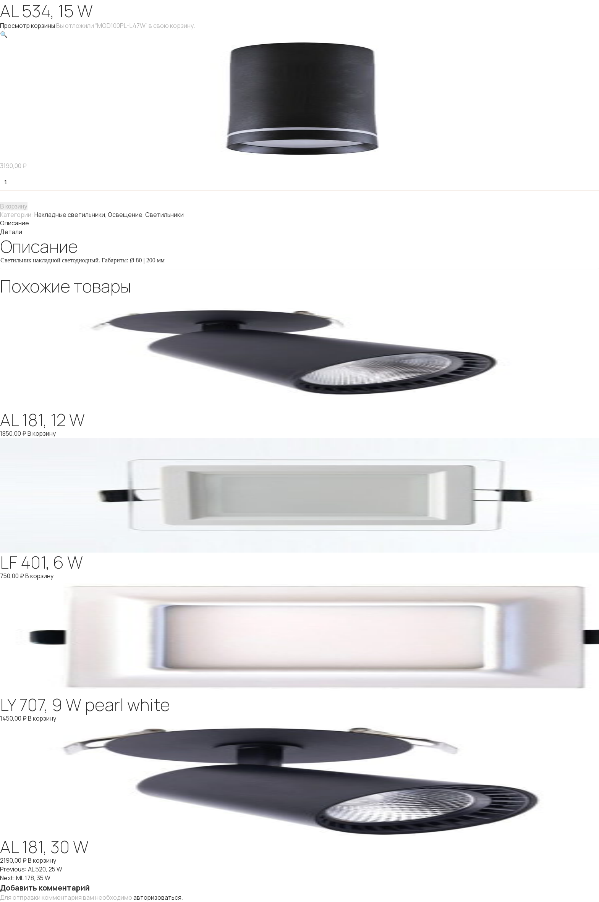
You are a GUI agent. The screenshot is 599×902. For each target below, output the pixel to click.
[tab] (299, 222)
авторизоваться (157, 894)
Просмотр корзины (28, 25)
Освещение (125, 214)
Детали (11, 230)
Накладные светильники (69, 214)
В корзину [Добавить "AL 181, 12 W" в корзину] (42, 432)
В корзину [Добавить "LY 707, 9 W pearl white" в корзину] (42, 716)
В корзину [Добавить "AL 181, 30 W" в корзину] (42, 858)
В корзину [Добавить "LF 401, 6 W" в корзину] (40, 574)
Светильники (165, 214)
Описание (14, 222)
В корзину (14, 205)
